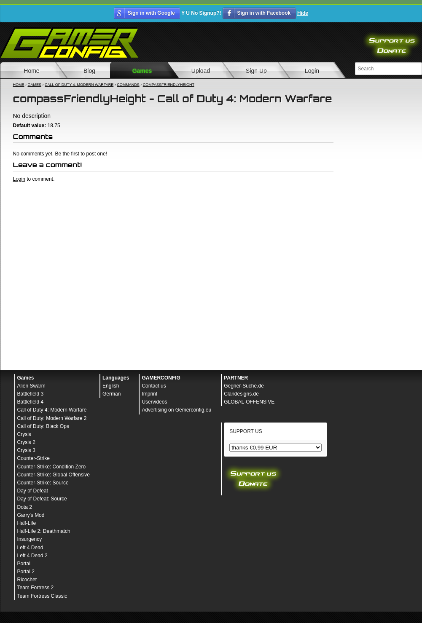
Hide (302, 13)
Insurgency (29, 539)
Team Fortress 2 (35, 588)
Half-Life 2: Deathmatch (43, 531)
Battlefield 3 (30, 394)
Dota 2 (24, 507)
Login (312, 70)
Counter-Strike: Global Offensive (53, 475)
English (110, 386)
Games (142, 70)
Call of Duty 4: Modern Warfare (79, 85)
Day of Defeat (32, 491)
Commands (128, 85)
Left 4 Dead (30, 548)
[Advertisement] (80, 266)
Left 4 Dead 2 (32, 556)
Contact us (154, 386)
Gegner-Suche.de (244, 386)
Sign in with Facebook (263, 13)
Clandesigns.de (241, 394)
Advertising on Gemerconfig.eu (176, 410)
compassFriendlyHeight (168, 85)
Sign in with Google (151, 13)
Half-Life (26, 523)
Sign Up (256, 70)
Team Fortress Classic (42, 596)
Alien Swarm (31, 386)
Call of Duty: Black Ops (43, 426)
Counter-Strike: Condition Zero (51, 467)
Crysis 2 (26, 442)
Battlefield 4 (30, 402)
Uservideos (154, 402)
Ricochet (27, 580)
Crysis (24, 434)
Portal (23, 564)
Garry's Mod (31, 515)
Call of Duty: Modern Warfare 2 (52, 418)
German (111, 394)
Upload (200, 70)
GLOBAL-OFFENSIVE (249, 402)
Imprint (149, 394)
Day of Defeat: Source (42, 499)
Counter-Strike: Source (43, 483)
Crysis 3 (26, 450)
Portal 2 (26, 572)
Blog (89, 70)
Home (18, 85)
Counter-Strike (33, 458)
